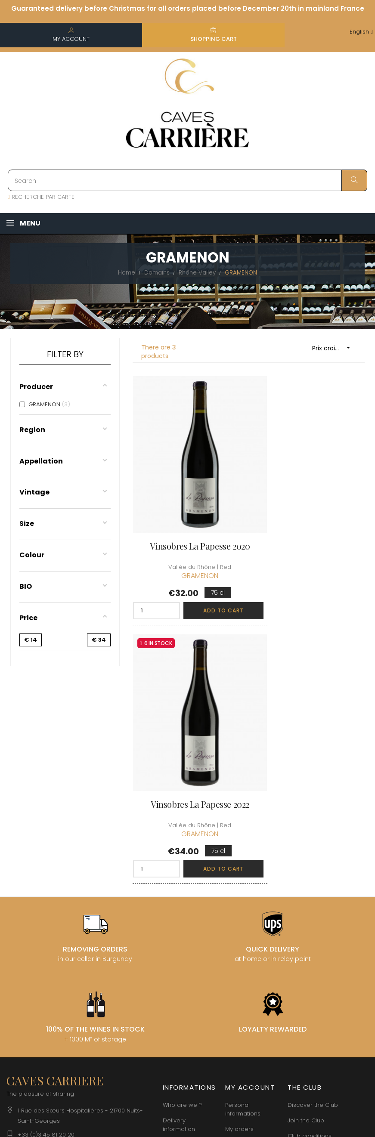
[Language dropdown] (361, 32)
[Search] (187, 180)
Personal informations (242, 894)
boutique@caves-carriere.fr (57, 933)
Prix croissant (334, 347)
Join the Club (306, 905)
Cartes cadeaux (248, 960)
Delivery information (179, 909)
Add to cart (206, 581)
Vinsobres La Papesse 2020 (187, 516)
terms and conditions (177, 933)
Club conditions (310, 921)
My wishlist (239, 945)
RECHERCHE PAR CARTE (41, 197)
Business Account (187, 1000)
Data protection (185, 969)
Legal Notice (180, 953)
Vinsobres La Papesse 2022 (309, 516)
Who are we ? (182, 890)
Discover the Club (313, 890)
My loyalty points (248, 929)
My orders (239, 914)
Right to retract (184, 984)
